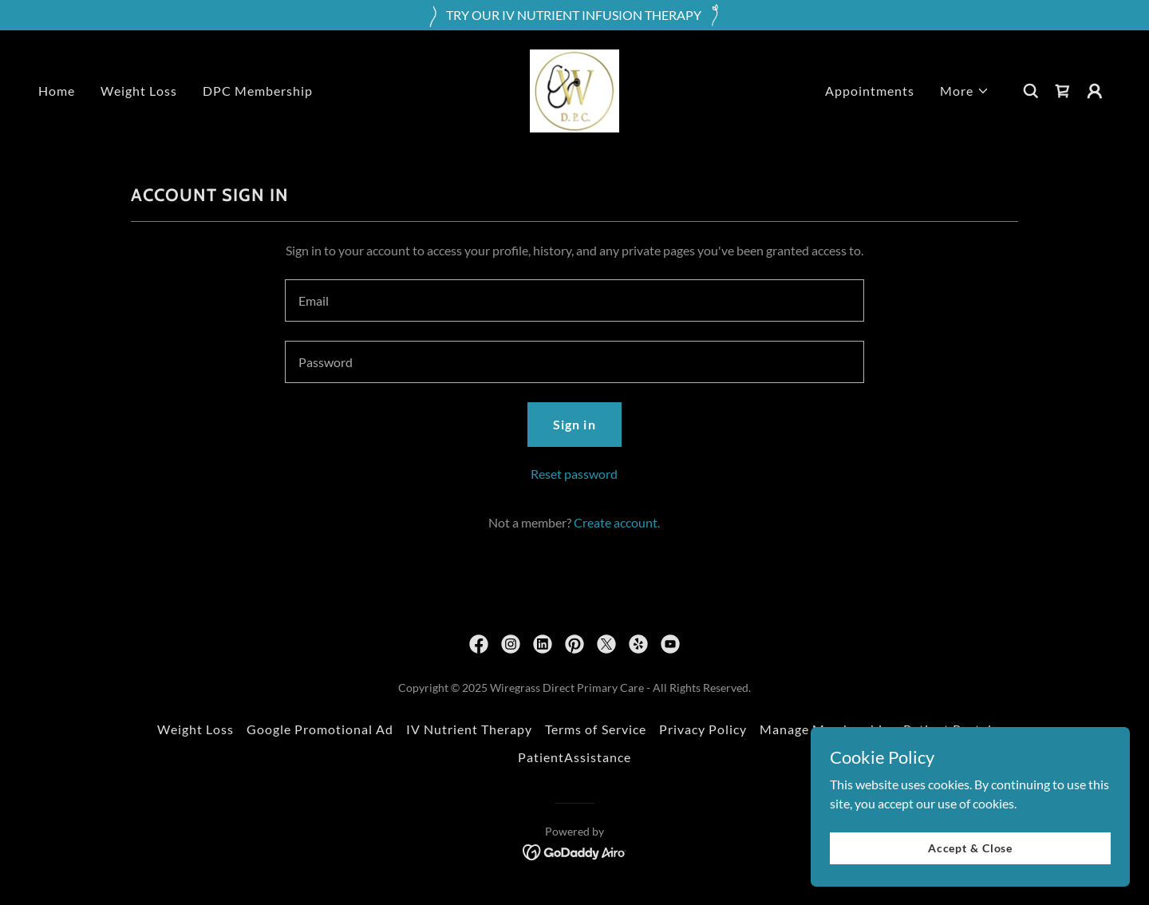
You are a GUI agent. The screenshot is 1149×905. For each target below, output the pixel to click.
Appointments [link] (869, 90)
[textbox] (574, 300)
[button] (964, 91)
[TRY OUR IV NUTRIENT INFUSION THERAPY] (574, 15)
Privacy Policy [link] (703, 729)
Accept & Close (970, 848)
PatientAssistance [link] (574, 757)
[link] (574, 89)
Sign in (574, 424)
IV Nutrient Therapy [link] (469, 729)
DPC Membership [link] (258, 90)
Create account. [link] (617, 522)
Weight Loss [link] (139, 90)
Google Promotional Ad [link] (320, 729)
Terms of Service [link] (595, 729)
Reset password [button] (574, 473)
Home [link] (56, 90)
